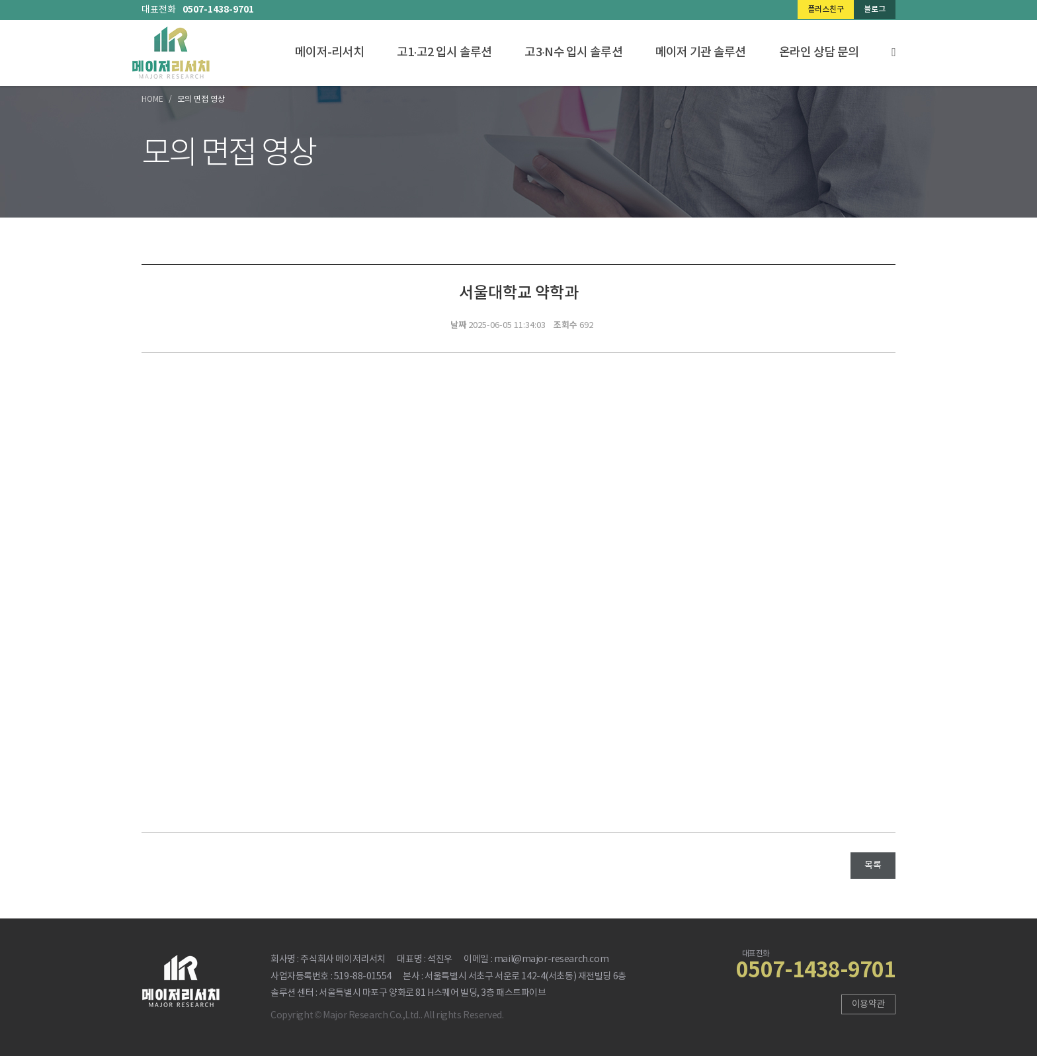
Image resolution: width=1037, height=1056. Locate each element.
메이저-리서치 (329, 53)
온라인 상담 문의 (819, 53)
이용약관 (868, 1004)
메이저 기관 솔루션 (700, 53)
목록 (873, 865)
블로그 (875, 9)
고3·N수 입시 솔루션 (573, 53)
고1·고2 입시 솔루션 (444, 53)
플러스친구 (826, 9)
